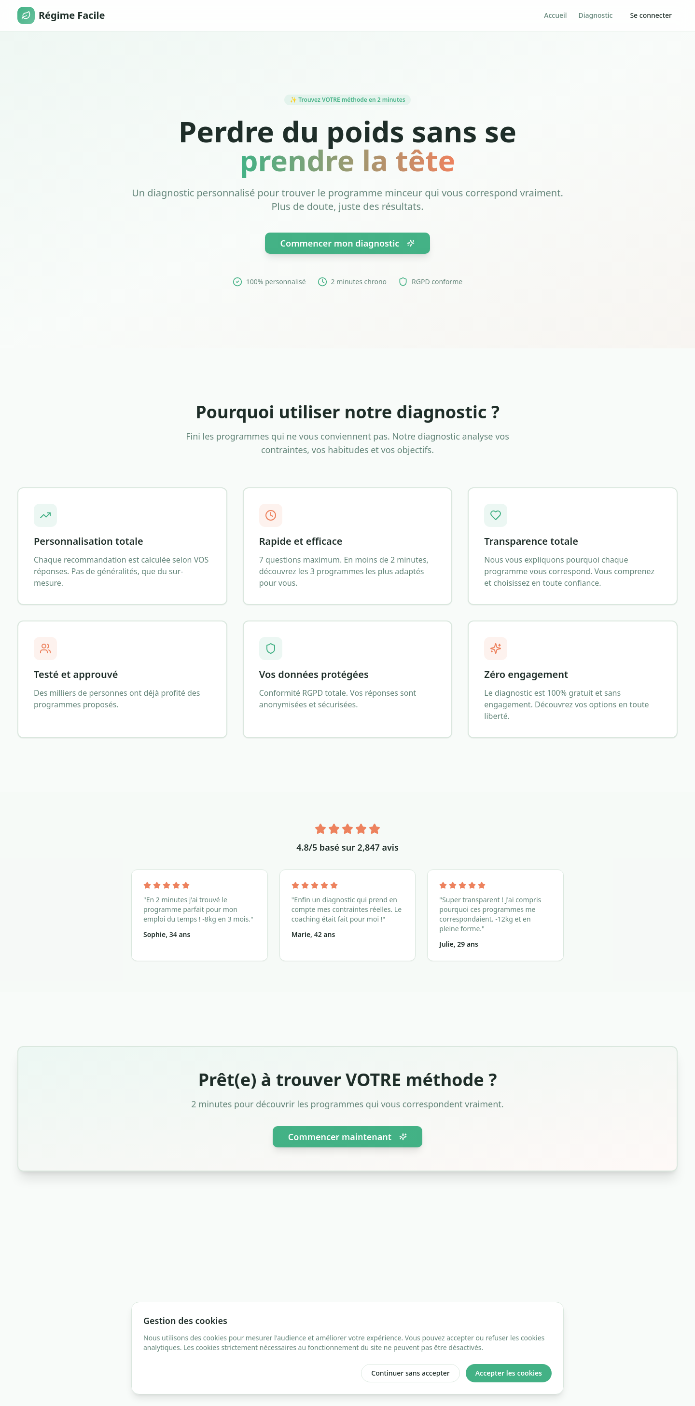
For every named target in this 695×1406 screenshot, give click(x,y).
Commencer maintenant (347, 1137)
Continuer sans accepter (410, 1373)
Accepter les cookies (508, 1373)
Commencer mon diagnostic (347, 243)
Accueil (555, 15)
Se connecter (651, 15)
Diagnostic (596, 15)
